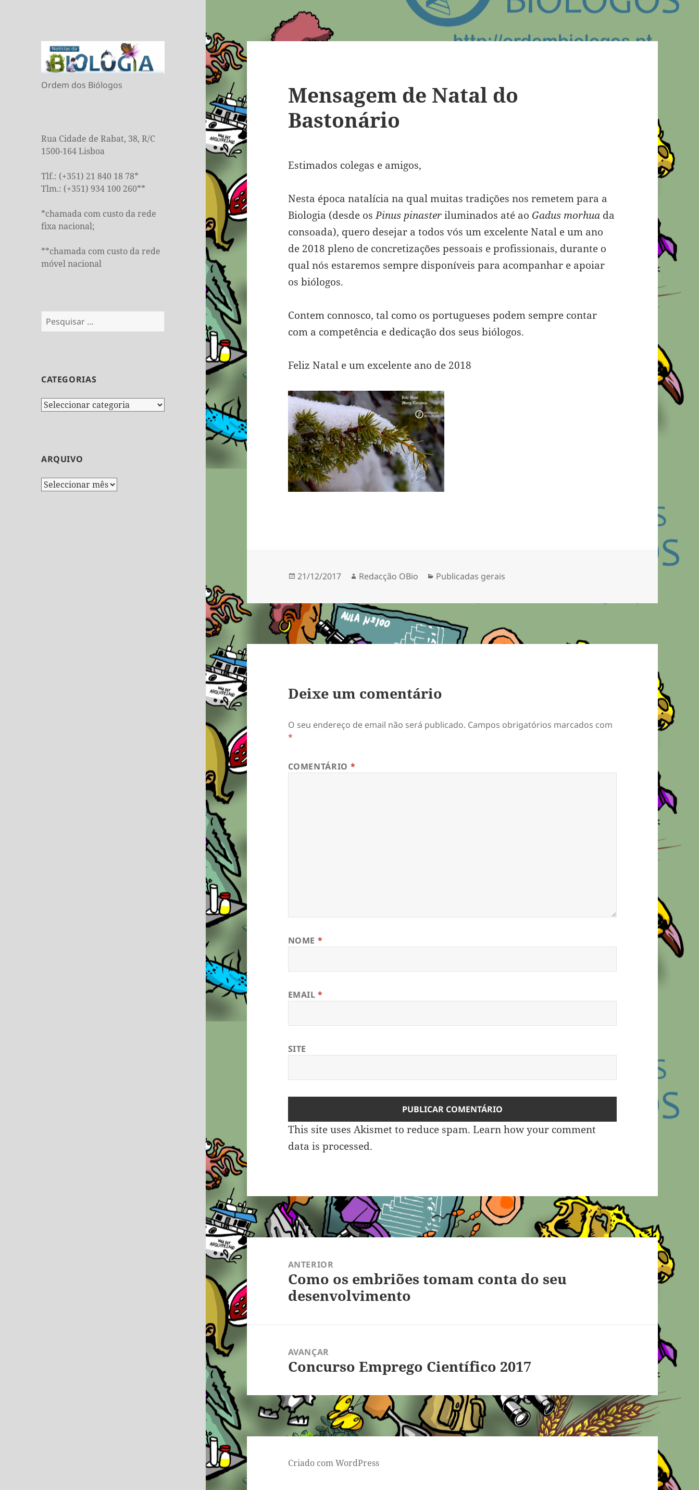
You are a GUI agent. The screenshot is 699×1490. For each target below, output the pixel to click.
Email (305, 994)
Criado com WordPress (333, 1463)
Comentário (322, 766)
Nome (305, 940)
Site (297, 1048)
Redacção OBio (388, 576)
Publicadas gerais (470, 576)
